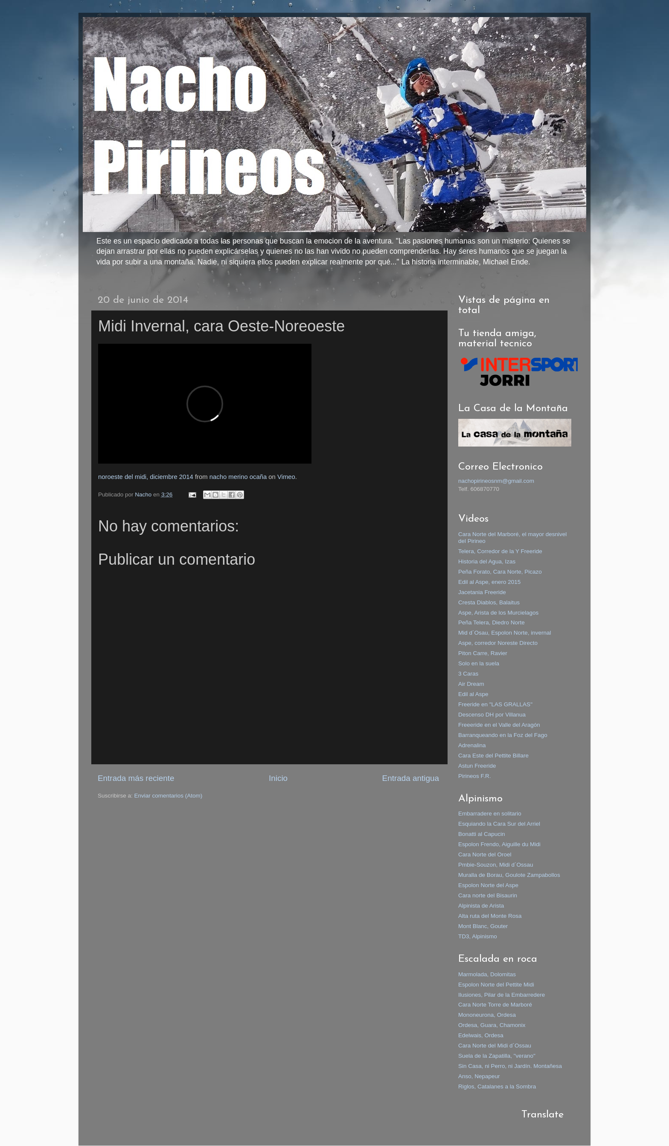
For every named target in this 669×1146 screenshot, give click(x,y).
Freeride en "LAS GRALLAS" (495, 704)
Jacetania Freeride (482, 592)
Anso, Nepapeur (479, 1076)
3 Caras (468, 673)
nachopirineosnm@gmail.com (496, 481)
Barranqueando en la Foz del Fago (502, 735)
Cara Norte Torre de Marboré (495, 1004)
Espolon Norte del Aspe (488, 885)
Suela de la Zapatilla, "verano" (496, 1056)
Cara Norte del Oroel (485, 854)
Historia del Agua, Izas (486, 561)
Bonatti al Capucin (481, 834)
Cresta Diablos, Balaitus (489, 602)
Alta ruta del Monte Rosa (490, 916)
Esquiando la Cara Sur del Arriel (499, 824)
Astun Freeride (477, 766)
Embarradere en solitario (489, 813)
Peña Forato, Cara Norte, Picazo (500, 572)
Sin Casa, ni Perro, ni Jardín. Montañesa (510, 1066)
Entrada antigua (410, 778)
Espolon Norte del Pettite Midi (496, 984)
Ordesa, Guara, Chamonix (492, 1025)
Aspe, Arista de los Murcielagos (498, 612)
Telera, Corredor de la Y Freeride (500, 551)
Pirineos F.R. (474, 776)
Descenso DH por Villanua (492, 714)
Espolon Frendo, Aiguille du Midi (499, 844)
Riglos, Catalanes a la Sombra (497, 1086)
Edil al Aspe (473, 694)
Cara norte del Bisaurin (487, 895)
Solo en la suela (478, 663)
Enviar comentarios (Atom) (168, 795)
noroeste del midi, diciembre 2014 (145, 476)
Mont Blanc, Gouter (483, 926)
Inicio (278, 778)
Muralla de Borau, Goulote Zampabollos (509, 875)
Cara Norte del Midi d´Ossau (494, 1045)
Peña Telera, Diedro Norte (491, 622)
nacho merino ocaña (238, 476)
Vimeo (286, 476)
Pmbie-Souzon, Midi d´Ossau (495, 865)
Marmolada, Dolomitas (487, 974)
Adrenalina (472, 745)
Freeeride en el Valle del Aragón (499, 725)
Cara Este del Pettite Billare (493, 755)
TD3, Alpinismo (477, 936)
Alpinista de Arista (481, 905)
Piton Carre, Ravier (482, 653)
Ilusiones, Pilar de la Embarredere (501, 995)
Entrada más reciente (136, 778)
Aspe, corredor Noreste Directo (498, 643)
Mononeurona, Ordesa (487, 1015)
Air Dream (471, 684)
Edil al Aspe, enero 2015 (489, 582)
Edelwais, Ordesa (480, 1035)
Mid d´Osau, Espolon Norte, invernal (504, 633)
